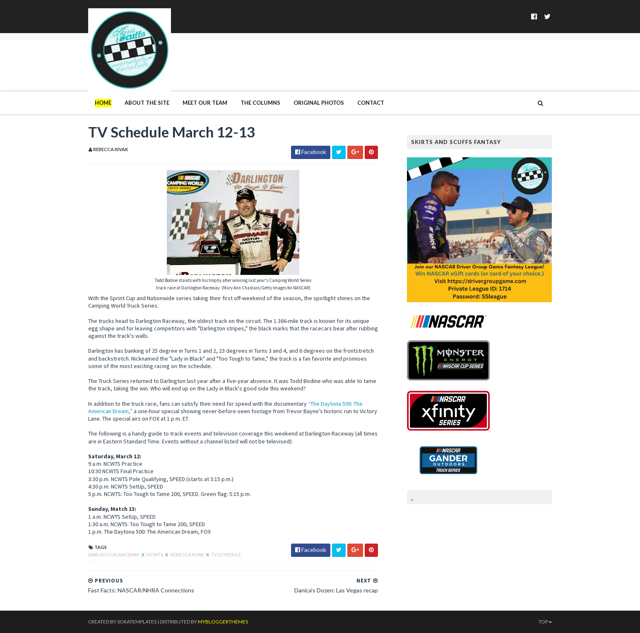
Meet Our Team (205, 102)
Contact (370, 102)
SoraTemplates (136, 622)
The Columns (260, 102)
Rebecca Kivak (187, 554)
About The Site (147, 102)
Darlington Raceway (114, 554)
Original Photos (319, 102)
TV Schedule (226, 554)
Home (103, 102)
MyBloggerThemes (223, 622)
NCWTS (155, 554)
